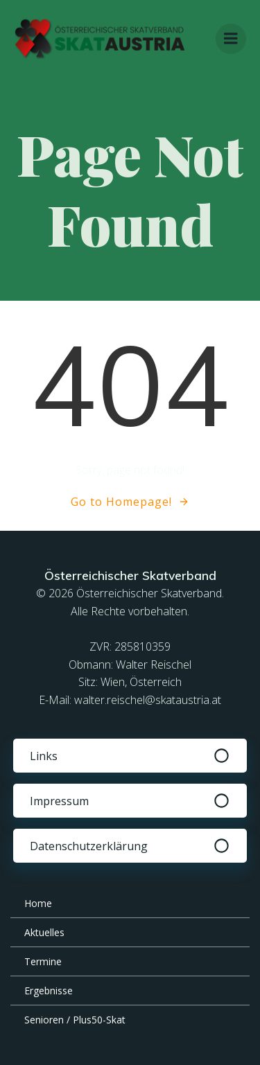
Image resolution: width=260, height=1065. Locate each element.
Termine (43, 961)
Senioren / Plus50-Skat (74, 1019)
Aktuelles (44, 932)
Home (38, 903)
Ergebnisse (48, 990)
